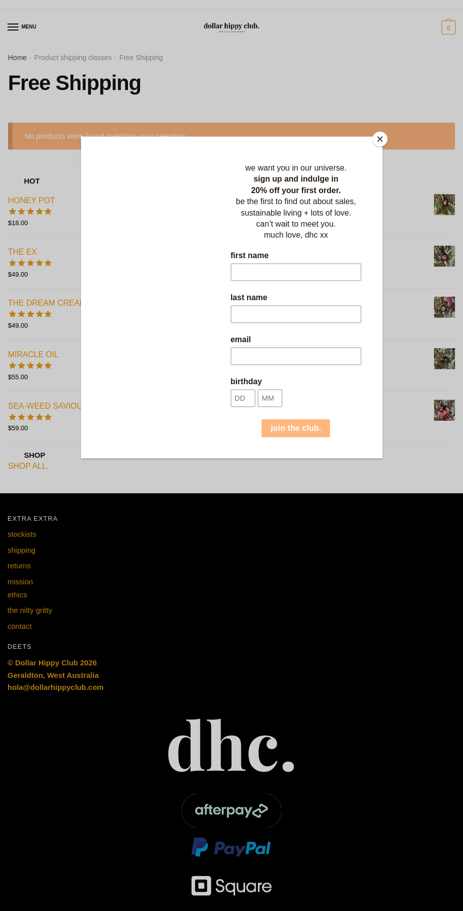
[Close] (380, 139)
